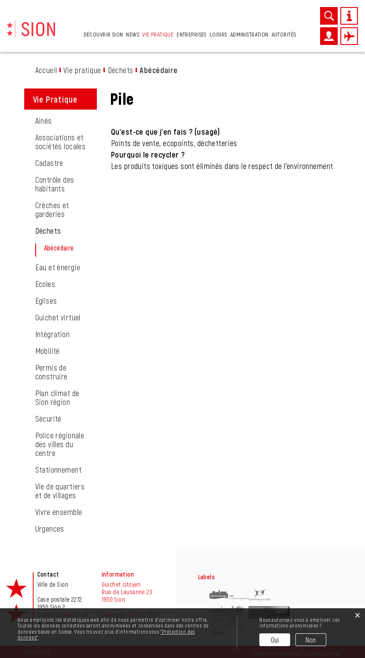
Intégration (52, 334)
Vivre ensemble (58, 512)
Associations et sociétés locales (60, 141)
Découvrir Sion (103, 34)
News (132, 34)
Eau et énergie (58, 267)
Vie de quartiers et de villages (60, 491)
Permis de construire (51, 372)
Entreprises (191, 34)
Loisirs (218, 34)
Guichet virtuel (58, 317)
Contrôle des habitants (54, 184)
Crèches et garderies (52, 209)
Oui (275, 640)
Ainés (43, 120)
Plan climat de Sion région (57, 397)
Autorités (284, 34)
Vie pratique (157, 34)
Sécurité (48, 418)
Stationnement (58, 469)
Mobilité (47, 351)
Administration (249, 34)
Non (311, 640)
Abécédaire (71, 248)
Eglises (46, 300)
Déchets (48, 230)
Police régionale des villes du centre (60, 444)
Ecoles (45, 284)
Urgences (49, 528)
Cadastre (49, 163)
